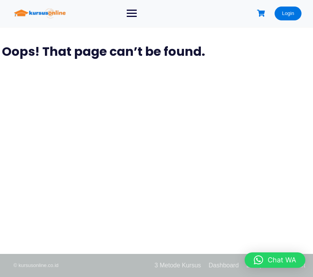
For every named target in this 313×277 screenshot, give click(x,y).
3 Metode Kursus (177, 265)
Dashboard (223, 265)
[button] (275, 260)
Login (288, 13)
